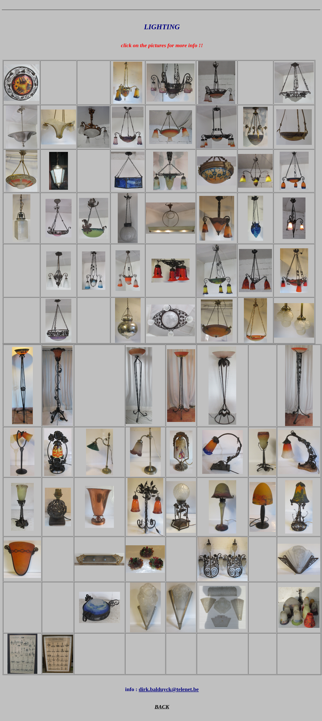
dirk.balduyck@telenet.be (169, 689)
